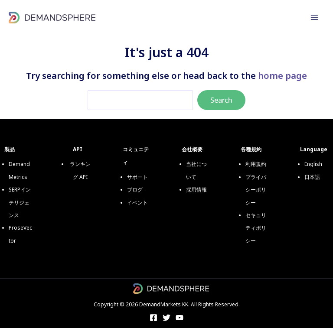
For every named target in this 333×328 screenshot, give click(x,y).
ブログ (135, 189)
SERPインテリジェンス (20, 202)
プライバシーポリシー (255, 189)
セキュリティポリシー (255, 227)
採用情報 (196, 189)
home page (282, 75)
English (313, 164)
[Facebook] (153, 318)
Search (221, 100)
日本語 (312, 177)
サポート (137, 177)
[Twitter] (166, 318)
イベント (137, 202)
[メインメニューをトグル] (314, 17)
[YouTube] (179, 318)
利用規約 (255, 164)
